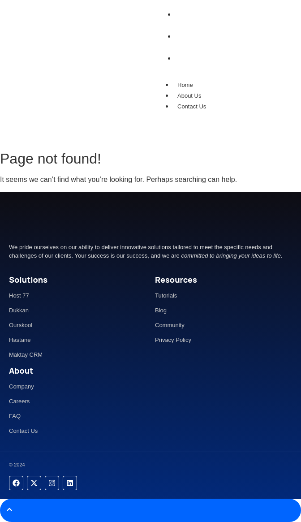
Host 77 (19, 295)
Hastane (19, 339)
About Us (189, 95)
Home (185, 85)
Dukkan (19, 310)
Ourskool (20, 325)
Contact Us (191, 106)
